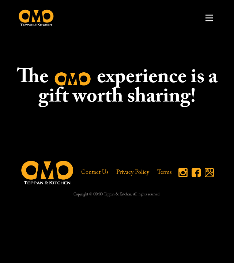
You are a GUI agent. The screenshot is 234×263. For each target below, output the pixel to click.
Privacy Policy (132, 172)
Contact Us (95, 172)
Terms (164, 172)
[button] (209, 18)
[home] (34, 18)
